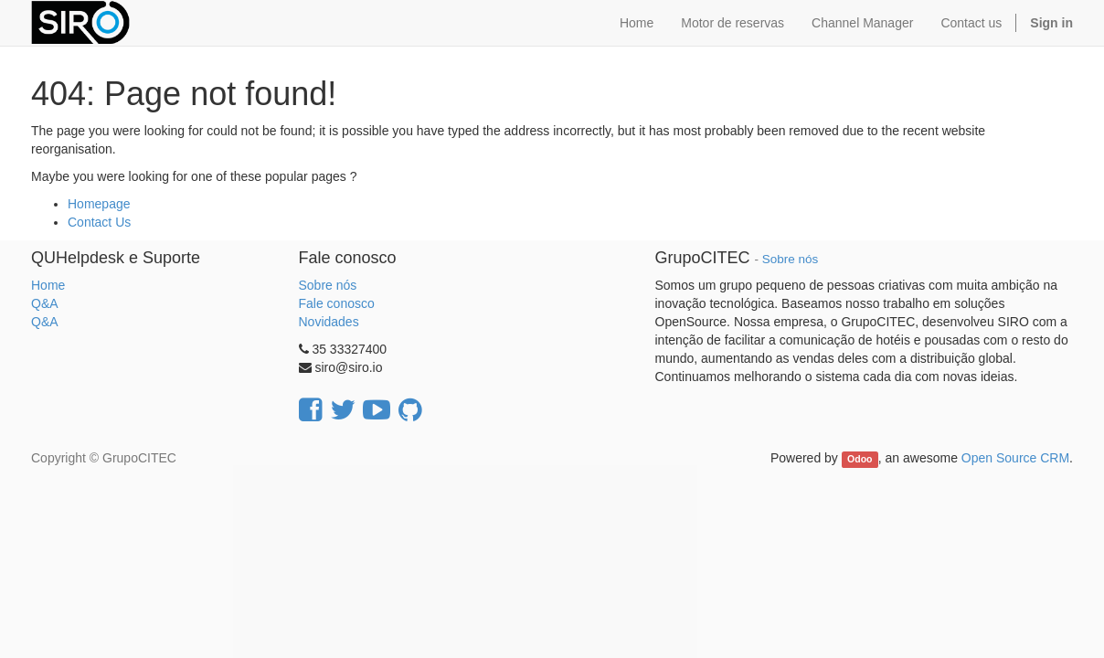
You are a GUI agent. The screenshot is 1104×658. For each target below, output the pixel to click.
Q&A (44, 303)
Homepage (99, 203)
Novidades (329, 321)
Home (48, 285)
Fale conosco (337, 303)
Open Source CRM (1015, 458)
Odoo (859, 458)
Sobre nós (328, 285)
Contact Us (99, 222)
